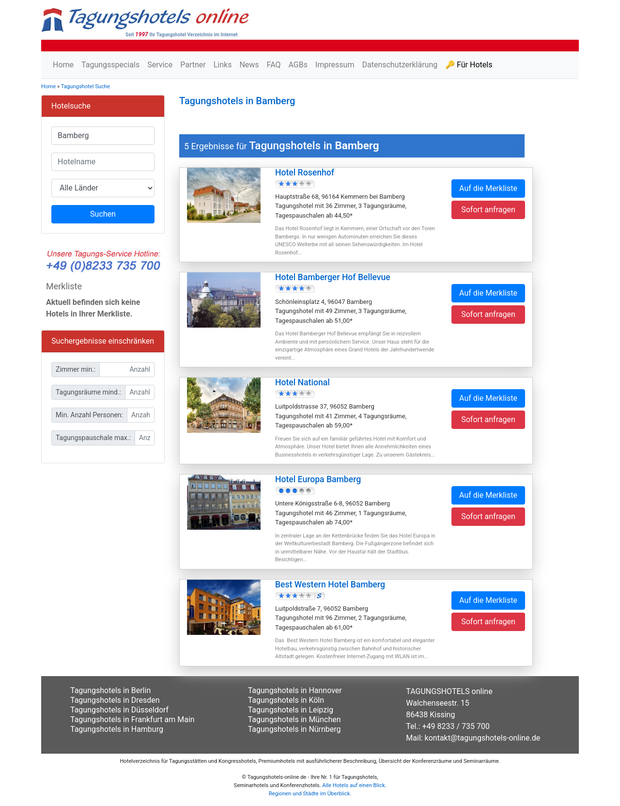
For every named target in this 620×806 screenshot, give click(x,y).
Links (223, 64)
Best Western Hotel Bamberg (330, 584)
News (249, 64)
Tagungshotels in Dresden (115, 700)
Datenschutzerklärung (399, 64)
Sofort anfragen (488, 209)
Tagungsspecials (110, 64)
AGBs (297, 64)
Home (63, 64)
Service (159, 64)
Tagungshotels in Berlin (110, 690)
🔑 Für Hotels (468, 64)
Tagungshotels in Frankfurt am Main (132, 719)
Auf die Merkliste (488, 188)
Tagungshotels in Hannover (295, 690)
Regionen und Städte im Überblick (309, 793)
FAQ (274, 64)
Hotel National (302, 382)
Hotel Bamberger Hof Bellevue (332, 277)
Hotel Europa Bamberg (318, 479)
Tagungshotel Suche (85, 86)
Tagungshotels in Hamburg (116, 729)
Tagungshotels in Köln (286, 700)
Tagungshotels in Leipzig (290, 709)
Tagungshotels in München (294, 719)
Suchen (103, 214)
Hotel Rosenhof (304, 172)
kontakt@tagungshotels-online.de (483, 738)
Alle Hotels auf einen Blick (353, 785)
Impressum (335, 64)
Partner (193, 64)
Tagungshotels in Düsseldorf (119, 709)
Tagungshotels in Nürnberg (294, 729)
